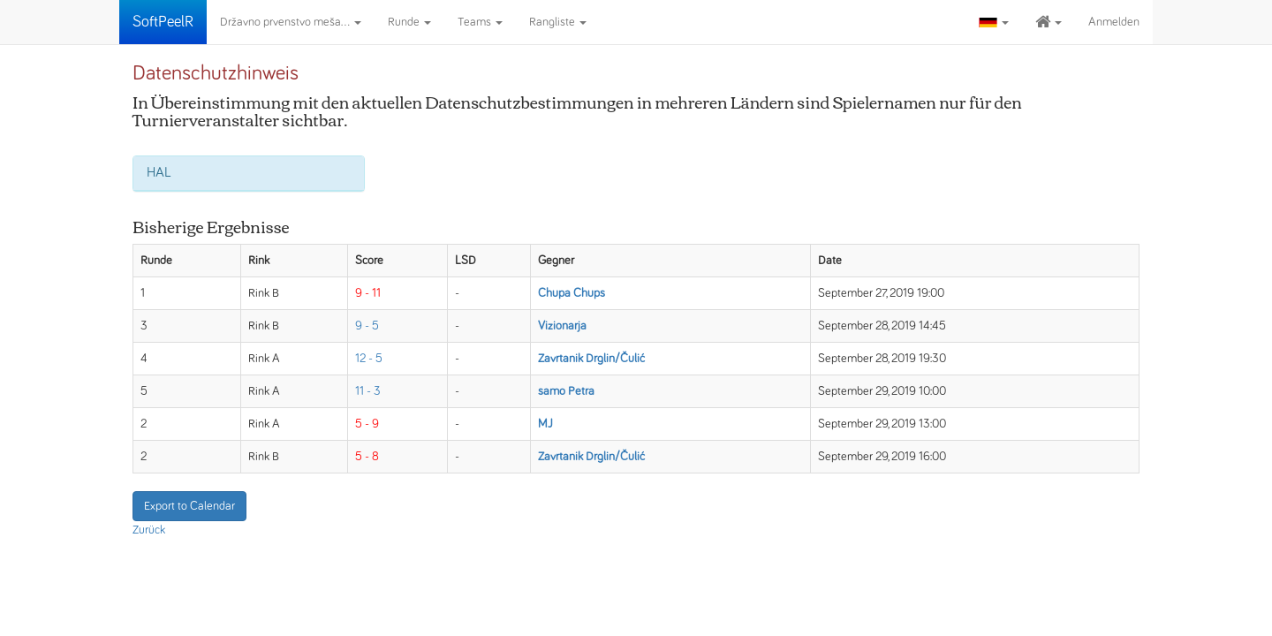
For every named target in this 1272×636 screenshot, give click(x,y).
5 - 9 (367, 424)
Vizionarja (562, 326)
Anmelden (1114, 22)
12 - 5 (368, 358)
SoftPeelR (162, 22)
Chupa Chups (571, 293)
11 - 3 (368, 391)
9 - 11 (368, 293)
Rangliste (558, 22)
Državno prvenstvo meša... (290, 22)
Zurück (148, 530)
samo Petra (566, 391)
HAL (159, 172)
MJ (545, 424)
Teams (480, 22)
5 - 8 (367, 456)
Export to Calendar (189, 506)
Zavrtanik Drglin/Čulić (591, 358)
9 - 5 (367, 326)
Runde (409, 22)
